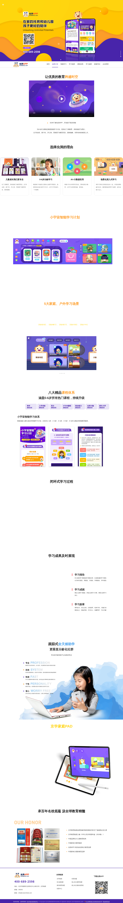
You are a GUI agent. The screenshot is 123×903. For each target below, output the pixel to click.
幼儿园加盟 (60, 882)
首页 (48, 64)
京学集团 (59, 878)
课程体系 (80, 64)
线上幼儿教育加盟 (77, 882)
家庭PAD (97, 64)
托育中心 (59, 888)
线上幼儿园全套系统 (78, 885)
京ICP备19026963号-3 (32, 901)
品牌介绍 (55, 64)
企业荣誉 (106, 64)
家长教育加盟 (61, 885)
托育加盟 (74, 878)
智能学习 (63, 64)
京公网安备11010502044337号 (93, 901)
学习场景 (72, 64)
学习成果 (89, 64)
